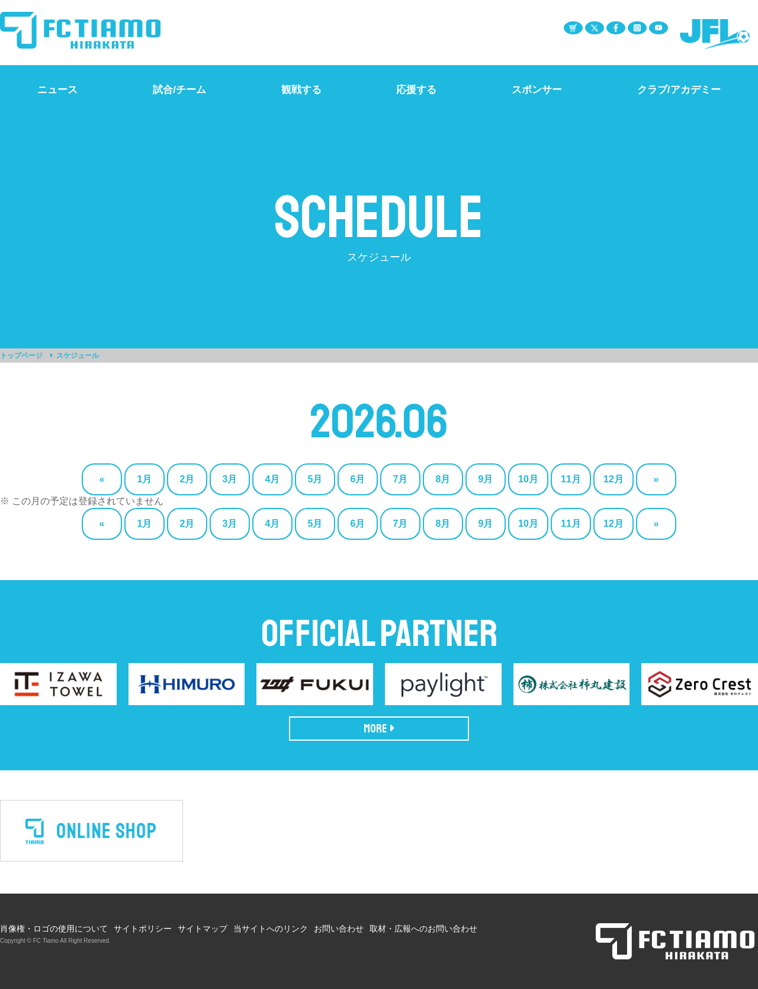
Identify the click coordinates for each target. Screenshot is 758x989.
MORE (379, 728)
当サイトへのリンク (270, 928)
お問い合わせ (339, 928)
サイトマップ (202, 928)
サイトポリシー (143, 928)
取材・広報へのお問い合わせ (423, 928)
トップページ (21, 355)
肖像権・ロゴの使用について (54, 928)
